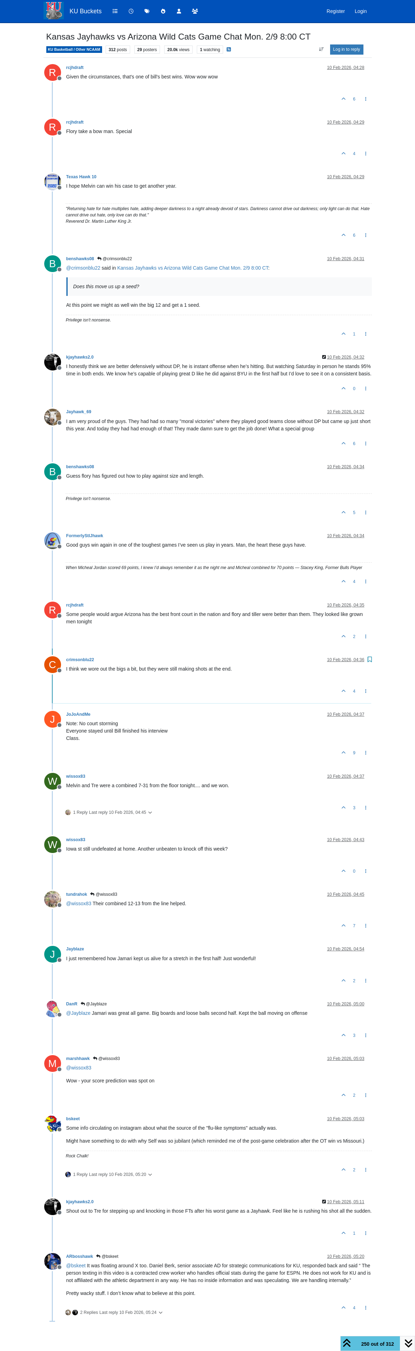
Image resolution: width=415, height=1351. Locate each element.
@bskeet (107, 1256)
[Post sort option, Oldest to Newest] (321, 49)
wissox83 (75, 776)
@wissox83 (103, 894)
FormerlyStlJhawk (84, 535)
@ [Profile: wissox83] (79, 903)
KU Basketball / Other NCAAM (74, 49)
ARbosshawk (79, 1256)
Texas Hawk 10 (81, 176)
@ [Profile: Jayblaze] (78, 1013)
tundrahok (76, 894)
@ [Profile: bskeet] (76, 1265)
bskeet (73, 1118)
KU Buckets (85, 11)
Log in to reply (346, 49)
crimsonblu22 (80, 659)
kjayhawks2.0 (80, 357)
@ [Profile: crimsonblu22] (83, 268)
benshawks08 (80, 258)
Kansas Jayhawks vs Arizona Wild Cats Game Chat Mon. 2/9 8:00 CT (192, 268)
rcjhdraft (75, 67)
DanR (72, 1004)
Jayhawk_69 (79, 411)
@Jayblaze (94, 1004)
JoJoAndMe (78, 714)
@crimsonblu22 (114, 258)
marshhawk (78, 1058)
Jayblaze (75, 949)
